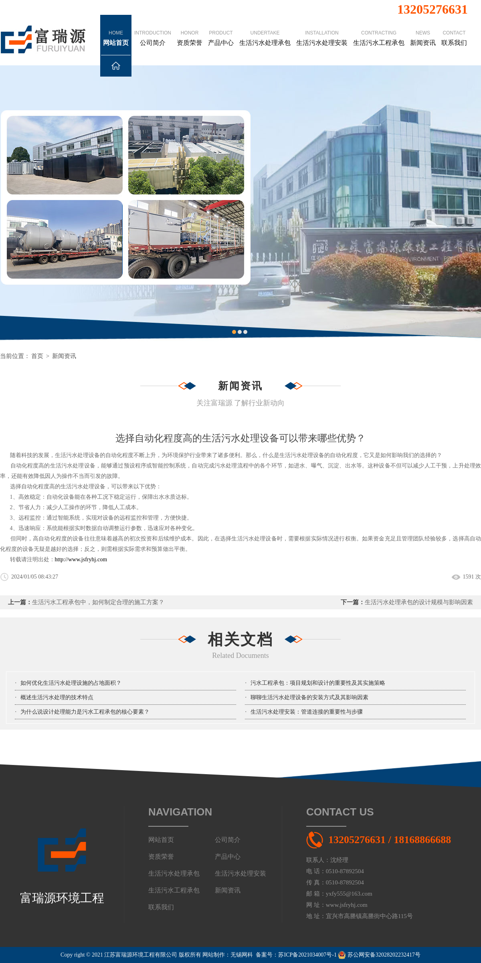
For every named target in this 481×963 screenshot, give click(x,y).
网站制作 (213, 955)
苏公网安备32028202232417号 (379, 955)
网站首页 (116, 42)
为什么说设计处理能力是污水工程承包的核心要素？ (85, 712)
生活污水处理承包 (265, 30)
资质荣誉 (189, 30)
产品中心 (221, 30)
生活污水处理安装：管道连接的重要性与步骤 (307, 712)
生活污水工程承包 (378, 30)
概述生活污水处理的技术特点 (56, 697)
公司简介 (152, 30)
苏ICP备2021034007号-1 (307, 955)
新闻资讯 (423, 30)
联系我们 (454, 30)
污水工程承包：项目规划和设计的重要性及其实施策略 (318, 683)
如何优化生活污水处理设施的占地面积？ (70, 683)
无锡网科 (241, 955)
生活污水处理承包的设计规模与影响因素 (419, 602)
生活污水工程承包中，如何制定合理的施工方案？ (98, 602)
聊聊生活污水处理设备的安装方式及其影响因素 (309, 697)
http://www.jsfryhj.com (81, 559)
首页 (37, 356)
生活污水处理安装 (322, 30)
